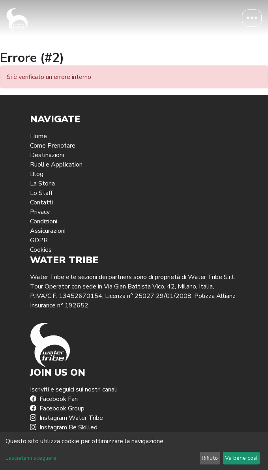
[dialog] (134, 451)
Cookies (41, 249)
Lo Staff (41, 193)
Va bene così (241, 458)
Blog (36, 174)
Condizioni (43, 221)
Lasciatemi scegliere (31, 458)
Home (38, 136)
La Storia (42, 183)
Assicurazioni (48, 231)
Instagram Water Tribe (66, 418)
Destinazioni (47, 155)
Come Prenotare (52, 145)
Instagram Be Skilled (63, 427)
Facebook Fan (54, 399)
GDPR (39, 240)
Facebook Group (57, 408)
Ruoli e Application (56, 164)
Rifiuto (210, 458)
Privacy (40, 212)
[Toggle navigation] (252, 18)
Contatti (41, 202)
